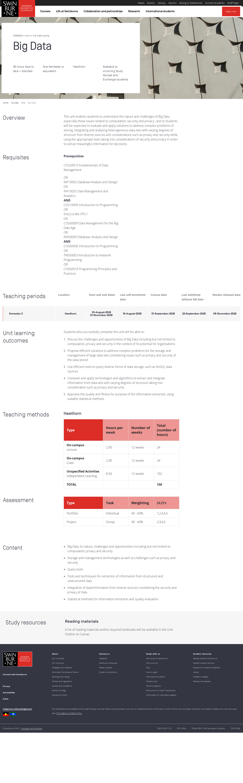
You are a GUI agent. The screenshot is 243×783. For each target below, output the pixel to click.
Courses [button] (45, 12)
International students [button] (161, 12)
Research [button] (134, 12)
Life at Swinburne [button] (67, 12)
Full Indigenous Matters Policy (69, 713)
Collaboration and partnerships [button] (104, 12)
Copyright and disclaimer (31, 728)
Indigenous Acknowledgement (17, 709)
